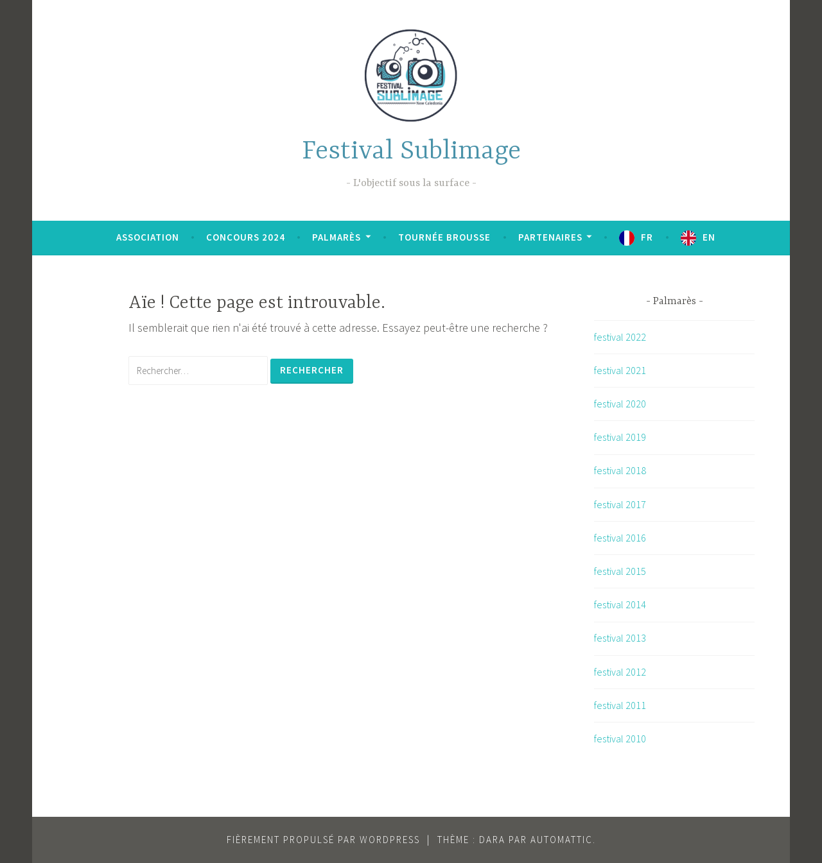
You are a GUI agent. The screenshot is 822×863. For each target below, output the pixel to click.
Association (147, 237)
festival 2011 (620, 705)
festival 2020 (620, 403)
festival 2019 (620, 437)
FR (647, 237)
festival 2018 (620, 470)
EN (709, 237)
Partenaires (550, 237)
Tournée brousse (444, 237)
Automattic (561, 839)
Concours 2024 (245, 237)
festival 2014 (620, 604)
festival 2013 (620, 637)
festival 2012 (620, 671)
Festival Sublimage (411, 152)
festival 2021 (620, 370)
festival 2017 (620, 504)
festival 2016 (620, 537)
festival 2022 (620, 336)
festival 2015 (620, 571)
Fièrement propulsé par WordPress (323, 839)
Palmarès (336, 237)
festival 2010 (620, 738)
